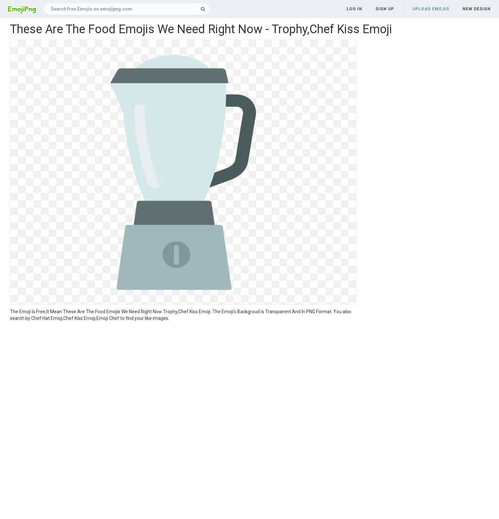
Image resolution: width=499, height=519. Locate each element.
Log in (354, 9)
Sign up (384, 9)
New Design (477, 9)
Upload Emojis (431, 9)
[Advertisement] (183, 371)
